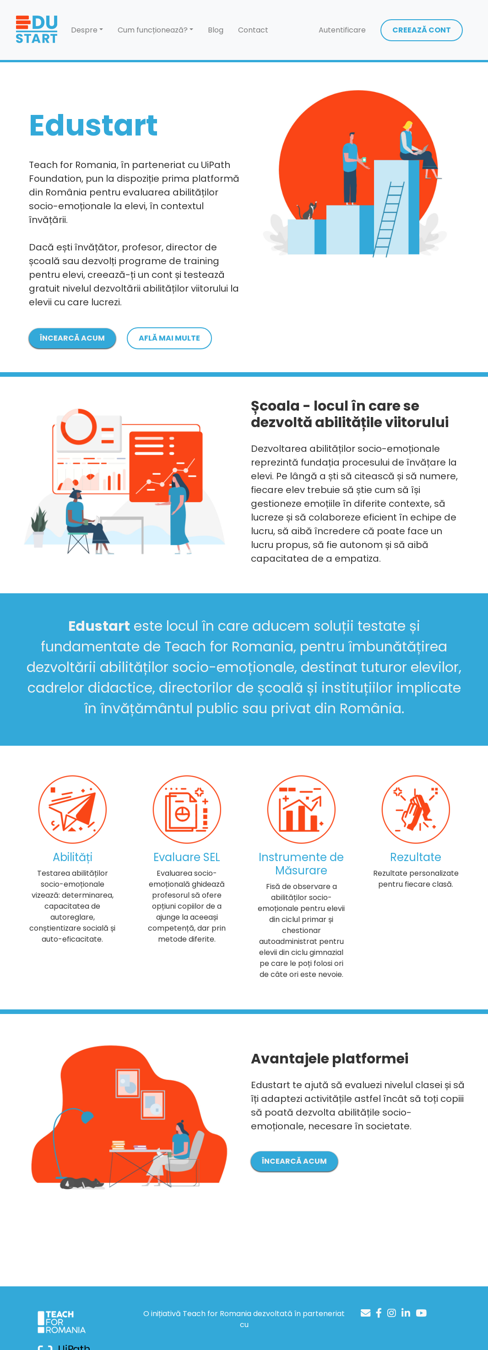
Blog (215, 30)
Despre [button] (84, 30)
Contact (253, 30)
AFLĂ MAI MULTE (169, 338)
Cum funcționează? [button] (153, 30)
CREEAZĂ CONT (421, 30)
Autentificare (342, 30)
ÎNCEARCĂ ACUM (72, 338)
